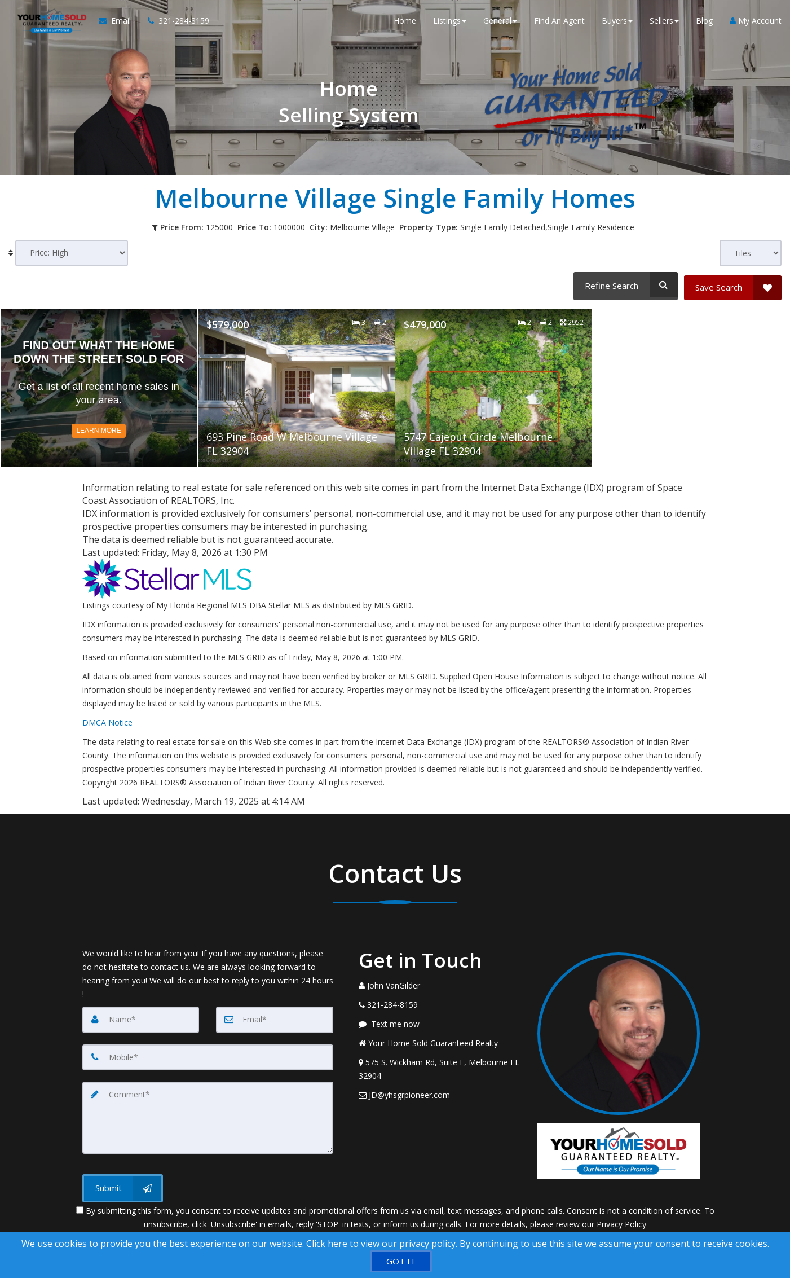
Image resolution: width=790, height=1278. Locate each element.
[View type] (751, 253)
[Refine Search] (624, 284)
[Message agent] (440, 1021)
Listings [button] (449, 22)
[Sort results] (71, 253)
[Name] (141, 1017)
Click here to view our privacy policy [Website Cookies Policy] (381, 1243)
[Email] (274, 1017)
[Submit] (122, 1184)
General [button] (500, 22)
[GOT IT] (401, 1261)
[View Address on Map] (440, 1066)
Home (405, 22)
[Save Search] (733, 284)
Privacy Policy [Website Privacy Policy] (621, 1219)
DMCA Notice (107, 719)
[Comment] (207, 1113)
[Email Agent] (116, 22)
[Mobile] (207, 1054)
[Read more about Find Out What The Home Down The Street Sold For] (99, 385)
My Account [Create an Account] (756, 22)
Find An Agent (559, 22)
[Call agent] (172, 22)
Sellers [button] (664, 22)
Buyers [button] (617, 22)
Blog (704, 22)
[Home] (48, 22)
